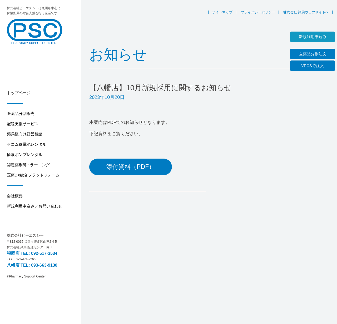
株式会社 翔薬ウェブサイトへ (306, 12)
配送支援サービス (22, 124)
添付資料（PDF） (130, 166)
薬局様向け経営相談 (24, 134)
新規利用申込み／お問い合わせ (34, 206)
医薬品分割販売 (20, 113)
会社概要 (15, 196)
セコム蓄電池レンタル (26, 144)
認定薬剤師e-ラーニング (28, 165)
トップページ (19, 92)
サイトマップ (222, 12)
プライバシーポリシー (258, 12)
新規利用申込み (312, 36)
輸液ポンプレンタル (24, 154)
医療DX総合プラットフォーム (33, 175)
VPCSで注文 (312, 65)
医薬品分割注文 (312, 54)
